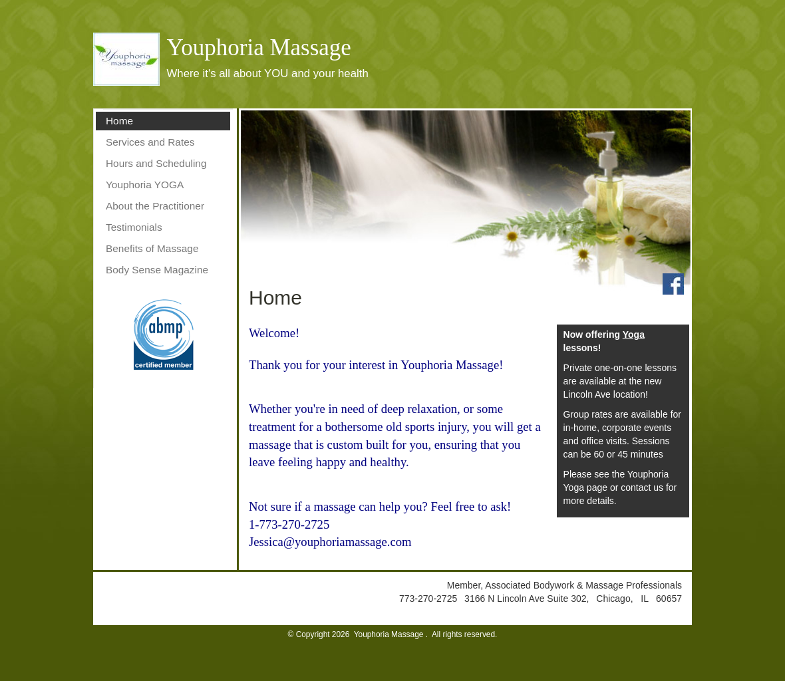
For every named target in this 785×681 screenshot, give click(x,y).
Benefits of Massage (152, 248)
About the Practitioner (155, 205)
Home (119, 120)
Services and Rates (150, 142)
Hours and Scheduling (156, 163)
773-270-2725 (429, 598)
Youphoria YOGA (145, 184)
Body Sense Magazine (157, 269)
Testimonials (134, 227)
